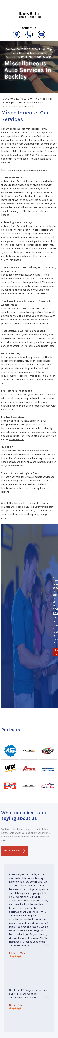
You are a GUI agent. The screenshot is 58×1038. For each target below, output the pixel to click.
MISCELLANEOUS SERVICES (34, 56)
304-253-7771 (32, 154)
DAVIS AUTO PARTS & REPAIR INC (25, 49)
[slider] (15, 956)
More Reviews (14, 851)
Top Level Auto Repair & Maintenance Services (29, 52)
